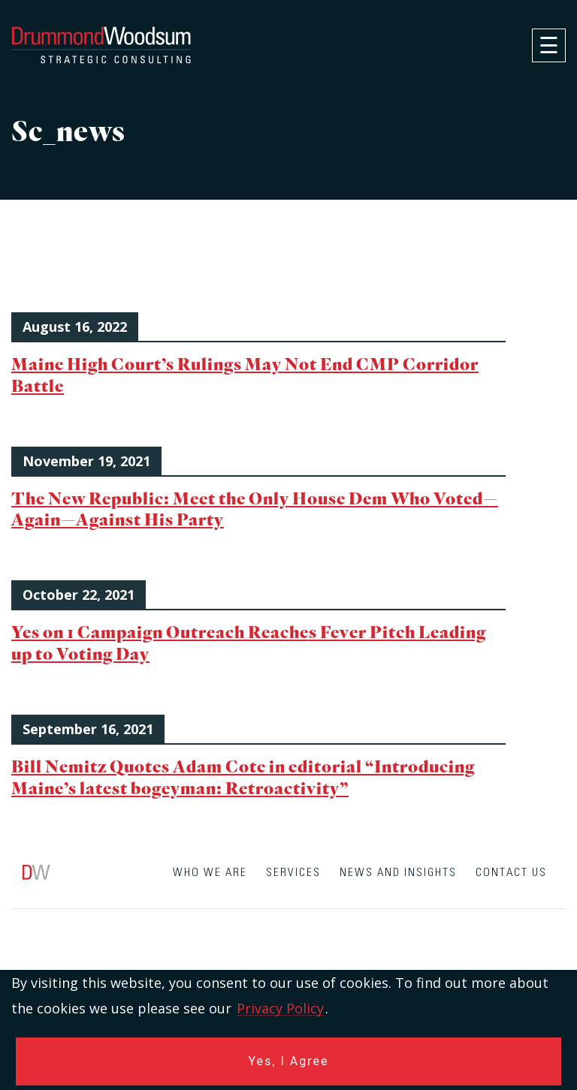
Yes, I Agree (289, 1061)
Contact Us (511, 872)
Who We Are (210, 872)
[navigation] (549, 45)
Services (293, 872)
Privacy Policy (280, 1008)
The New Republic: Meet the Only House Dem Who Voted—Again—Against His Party (254, 509)
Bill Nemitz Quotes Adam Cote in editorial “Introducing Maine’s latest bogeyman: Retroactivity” (243, 777)
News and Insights (398, 872)
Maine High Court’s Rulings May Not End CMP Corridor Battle (245, 374)
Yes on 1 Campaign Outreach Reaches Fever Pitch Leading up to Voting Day (248, 642)
